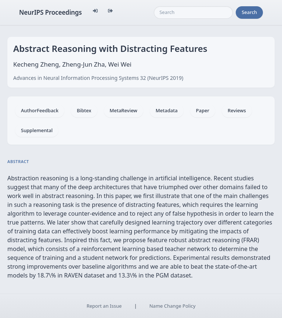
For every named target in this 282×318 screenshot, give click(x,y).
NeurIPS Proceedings (50, 12)
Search (249, 12)
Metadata (167, 110)
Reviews (237, 110)
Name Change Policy (172, 306)
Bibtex (84, 110)
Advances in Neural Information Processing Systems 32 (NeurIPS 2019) (98, 77)
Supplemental (37, 130)
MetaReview (123, 110)
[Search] (193, 12)
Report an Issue (104, 306)
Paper (202, 110)
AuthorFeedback (39, 110)
